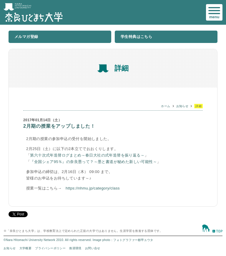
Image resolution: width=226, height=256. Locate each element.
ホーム (165, 106)
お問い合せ (92, 248)
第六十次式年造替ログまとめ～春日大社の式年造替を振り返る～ (87, 155)
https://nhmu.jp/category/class (93, 188)
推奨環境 (75, 248)
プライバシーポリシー (50, 248)
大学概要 (25, 248)
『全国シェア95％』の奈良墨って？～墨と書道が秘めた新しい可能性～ (93, 161)
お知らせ (182, 106)
